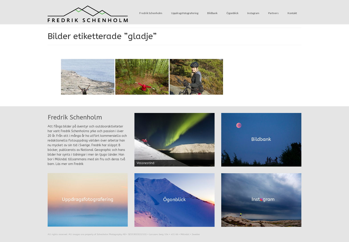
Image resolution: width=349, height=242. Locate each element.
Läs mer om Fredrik (69, 164)
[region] (174, 140)
